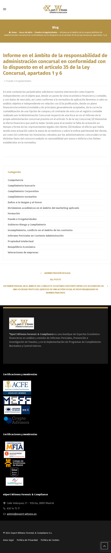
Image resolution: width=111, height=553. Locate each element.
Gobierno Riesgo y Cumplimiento (27, 224)
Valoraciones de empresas (23, 252)
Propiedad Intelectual (21, 241)
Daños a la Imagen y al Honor (25, 202)
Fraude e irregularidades (18, 81)
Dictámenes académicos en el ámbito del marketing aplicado (43, 208)
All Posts (55, 279)
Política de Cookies (50, 540)
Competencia (15, 180)
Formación (14, 213)
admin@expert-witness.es (22, 514)
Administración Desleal (57, 273)
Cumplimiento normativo (22, 196)
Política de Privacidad (27, 540)
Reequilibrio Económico (21, 247)
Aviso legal (8, 540)
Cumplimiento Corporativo (23, 191)
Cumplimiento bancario (21, 185)
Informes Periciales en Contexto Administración (36, 235)
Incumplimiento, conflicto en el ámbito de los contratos (40, 230)
